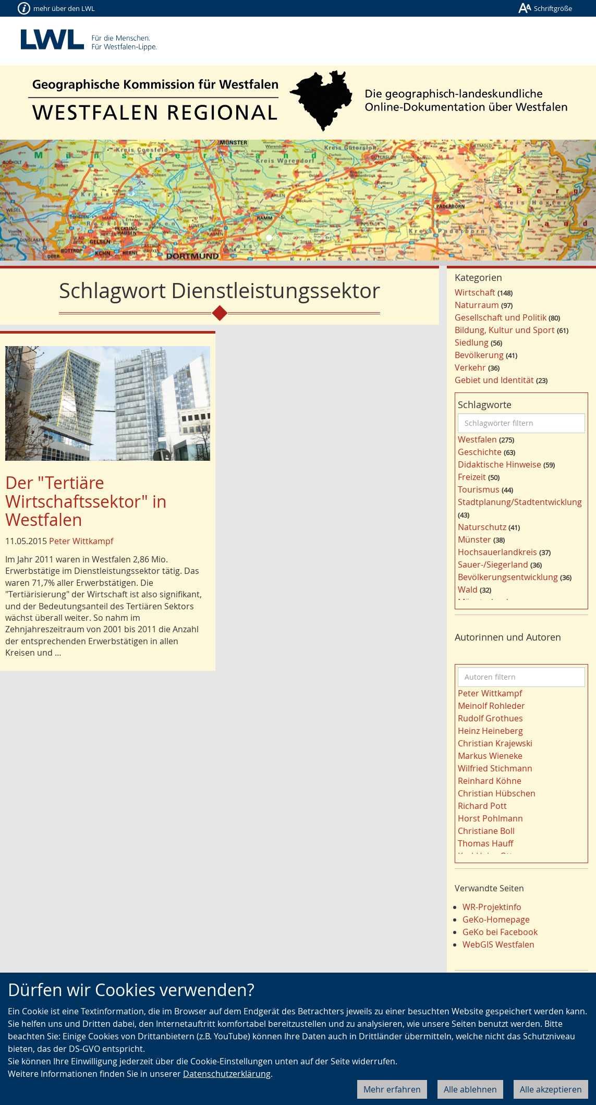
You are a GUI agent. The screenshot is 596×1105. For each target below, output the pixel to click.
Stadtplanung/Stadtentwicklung (520, 502)
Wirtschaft (475, 292)
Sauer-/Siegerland (493, 564)
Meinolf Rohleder (491, 705)
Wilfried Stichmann (495, 768)
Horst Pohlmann (490, 818)
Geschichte (480, 452)
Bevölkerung (479, 355)
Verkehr (470, 367)
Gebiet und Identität (494, 380)
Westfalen (477, 439)
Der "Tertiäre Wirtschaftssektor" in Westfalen (86, 500)
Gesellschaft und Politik (500, 317)
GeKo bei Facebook (500, 932)
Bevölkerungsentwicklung (508, 577)
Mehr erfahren (392, 1089)
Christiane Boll (486, 831)
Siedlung (472, 342)
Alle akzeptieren (551, 1089)
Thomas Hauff (485, 843)
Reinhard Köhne (489, 781)
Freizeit (472, 477)
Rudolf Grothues (490, 718)
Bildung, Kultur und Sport (505, 330)
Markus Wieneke (490, 756)
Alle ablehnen (470, 1089)
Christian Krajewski (495, 743)
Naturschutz (482, 527)
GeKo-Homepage (496, 919)
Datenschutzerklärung (227, 1073)
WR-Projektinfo (492, 907)
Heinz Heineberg (490, 730)
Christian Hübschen (497, 793)
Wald (468, 589)
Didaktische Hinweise (499, 464)
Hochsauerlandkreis (497, 552)
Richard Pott (482, 806)
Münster (474, 539)
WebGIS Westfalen (498, 944)
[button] (44, 200)
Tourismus (479, 489)
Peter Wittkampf (81, 541)
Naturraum (477, 305)
